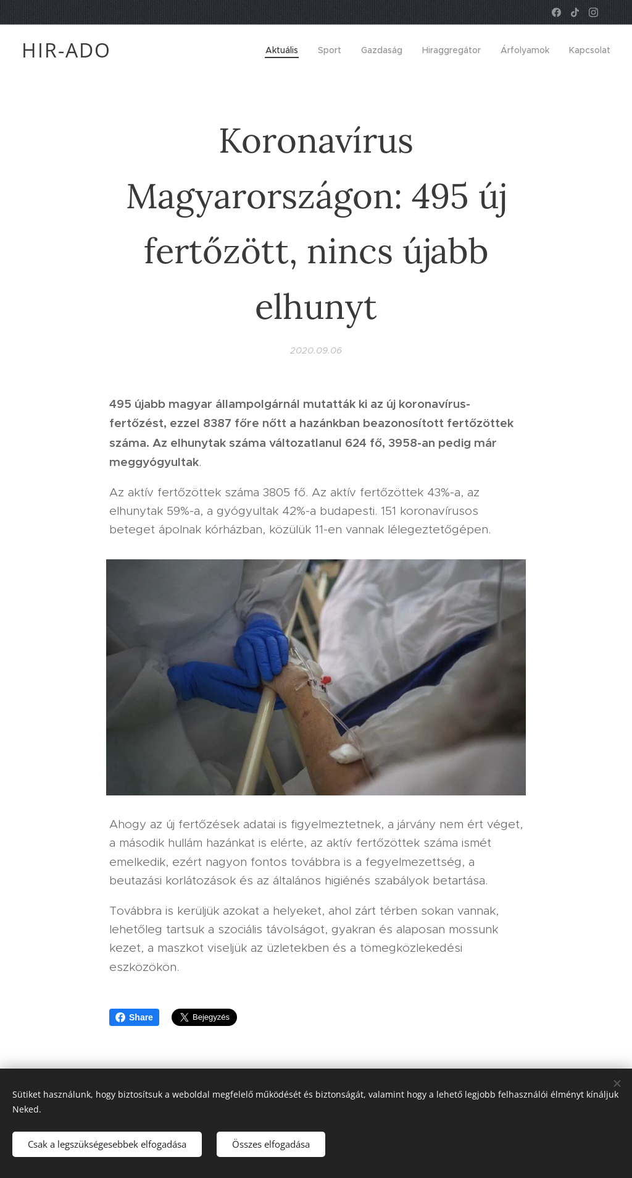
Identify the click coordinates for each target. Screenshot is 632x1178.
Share (134, 1017)
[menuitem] (285, 50)
